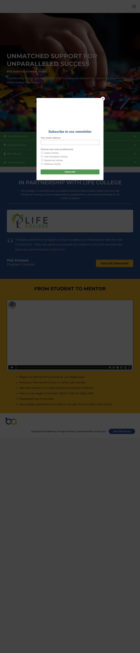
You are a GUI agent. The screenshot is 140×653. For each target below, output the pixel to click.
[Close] (103, 99)
